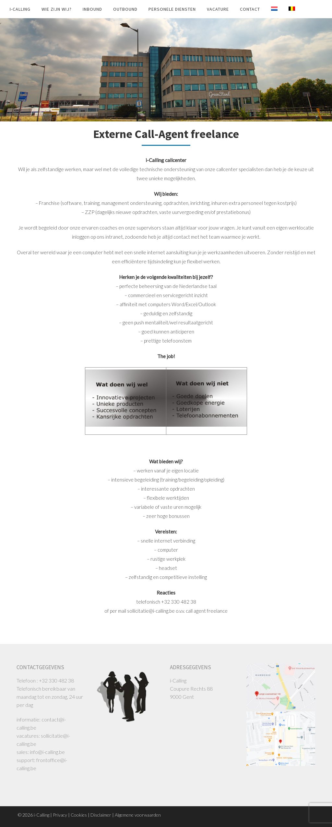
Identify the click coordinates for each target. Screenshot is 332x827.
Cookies (79, 815)
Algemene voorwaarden (138, 815)
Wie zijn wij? (57, 9)
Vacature (218, 9)
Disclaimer (100, 815)
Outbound (125, 9)
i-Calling (20, 9)
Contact (250, 9)
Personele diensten (172, 9)
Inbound (92, 9)
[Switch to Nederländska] (269, 8)
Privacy (60, 815)
